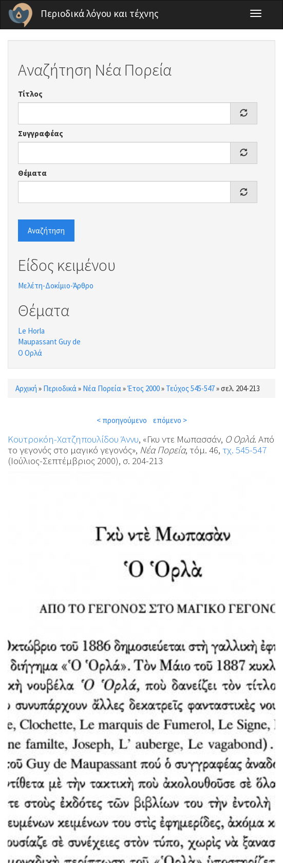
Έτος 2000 (143, 388)
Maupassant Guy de (49, 341)
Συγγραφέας (40, 133)
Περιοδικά (60, 388)
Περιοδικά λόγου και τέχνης (100, 13)
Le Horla (31, 331)
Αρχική (26, 388)
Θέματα (32, 173)
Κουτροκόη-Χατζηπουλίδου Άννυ (73, 439)
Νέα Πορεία (102, 388)
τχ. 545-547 (244, 450)
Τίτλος (30, 94)
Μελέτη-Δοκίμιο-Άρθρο (55, 285)
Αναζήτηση (46, 230)
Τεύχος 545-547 (190, 388)
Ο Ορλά (30, 353)
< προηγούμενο (122, 420)
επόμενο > (170, 420)
